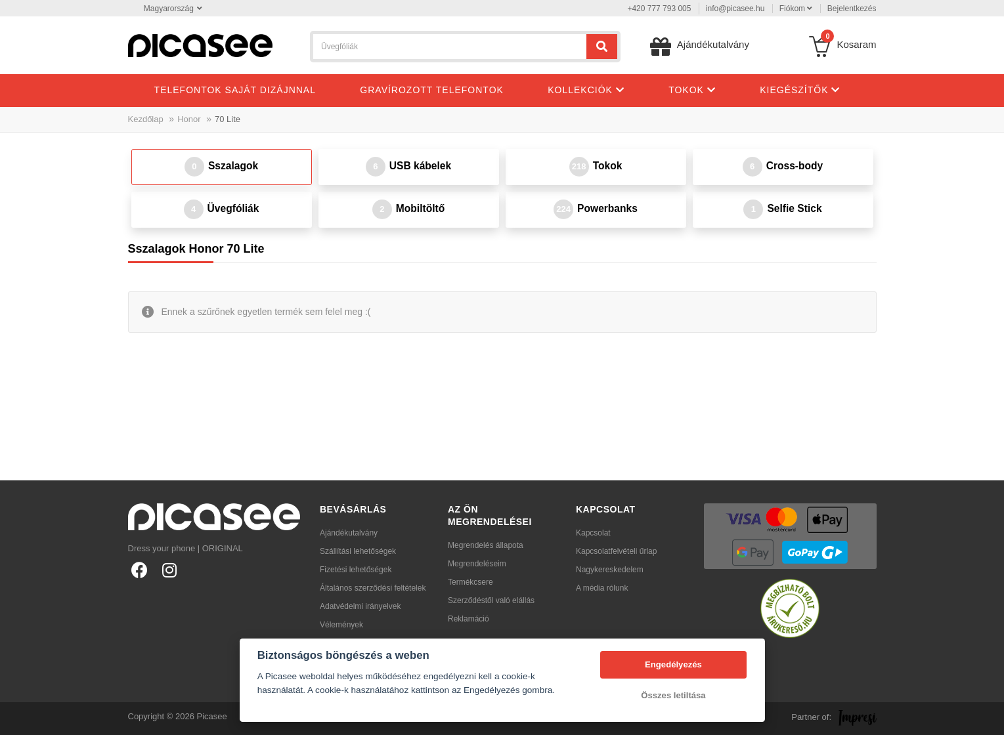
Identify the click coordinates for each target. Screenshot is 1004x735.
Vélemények (341, 624)
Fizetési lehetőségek (355, 569)
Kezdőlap (146, 119)
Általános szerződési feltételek (373, 588)
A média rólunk (602, 588)
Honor (188, 119)
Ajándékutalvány (349, 532)
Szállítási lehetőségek (358, 551)
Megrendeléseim (477, 563)
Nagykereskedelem (610, 569)
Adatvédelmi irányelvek (360, 606)
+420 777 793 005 (659, 8)
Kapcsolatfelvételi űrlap (616, 551)
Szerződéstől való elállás (491, 600)
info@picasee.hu (735, 8)
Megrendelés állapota (485, 545)
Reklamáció (468, 618)
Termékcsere (470, 582)
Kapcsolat (593, 532)
